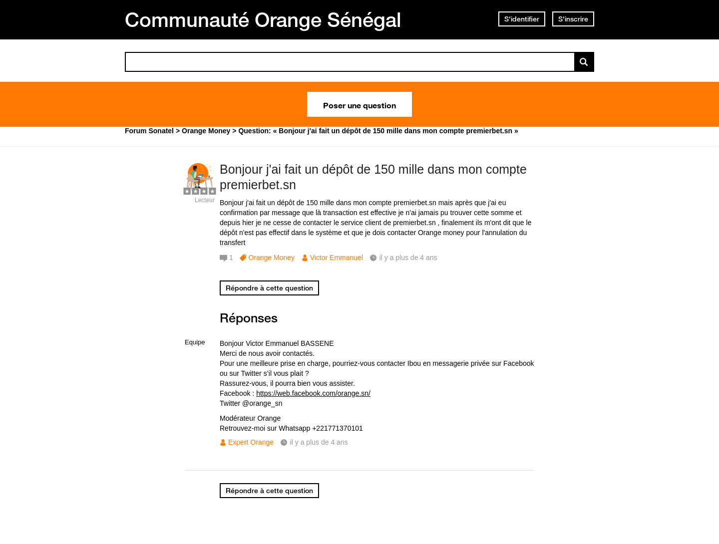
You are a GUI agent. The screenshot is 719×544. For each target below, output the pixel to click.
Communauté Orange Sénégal (263, 19)
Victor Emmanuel (336, 258)
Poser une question (359, 104)
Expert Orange (251, 442)
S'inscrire (573, 18)
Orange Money (271, 258)
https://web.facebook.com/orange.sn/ (313, 393)
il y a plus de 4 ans (319, 442)
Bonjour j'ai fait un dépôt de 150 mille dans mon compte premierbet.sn (373, 177)
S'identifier (521, 18)
